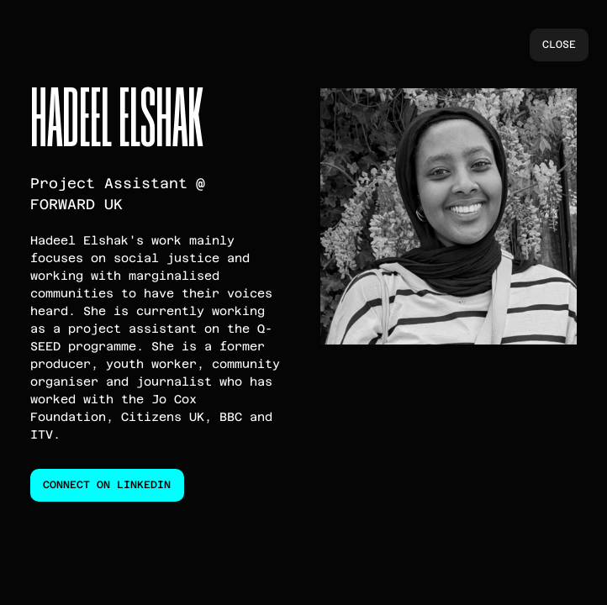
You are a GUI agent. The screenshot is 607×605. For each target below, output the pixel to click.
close (559, 44)
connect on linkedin (107, 485)
